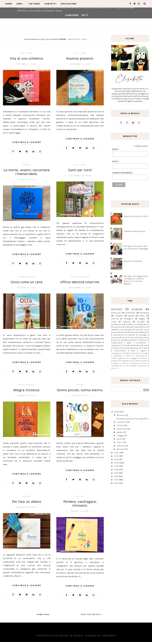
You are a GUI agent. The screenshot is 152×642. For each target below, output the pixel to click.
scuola (141, 321)
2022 (116, 456)
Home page (43, 614)
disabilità (132, 366)
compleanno (116, 353)
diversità (130, 312)
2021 (116, 459)
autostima (118, 335)
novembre (122, 422)
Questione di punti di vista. (136, 216)
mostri (125, 337)
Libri (20, 3)
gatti (129, 342)
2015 (116, 479)
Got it (84, 15)
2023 (117, 452)
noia (145, 345)
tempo (115, 363)
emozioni (117, 327)
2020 (117, 463)
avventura (142, 327)
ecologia (143, 335)
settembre (122, 429)
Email (115, 149)
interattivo (141, 342)
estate (113, 358)
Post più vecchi (90, 614)
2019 (116, 466)
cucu (124, 366)
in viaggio (133, 358)
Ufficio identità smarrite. (80, 282)
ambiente (132, 340)
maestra (114, 361)
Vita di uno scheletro (26, 58)
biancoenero (27, 384)
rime (113, 321)
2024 (116, 411)
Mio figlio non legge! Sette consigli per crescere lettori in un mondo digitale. (136, 280)
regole (143, 350)
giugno (120, 432)
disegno (128, 318)
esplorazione (141, 356)
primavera (118, 356)
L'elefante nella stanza (134, 231)
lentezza (143, 358)
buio (145, 363)
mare (124, 345)
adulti (80, 496)
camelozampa (26, 276)
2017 (116, 473)
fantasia (144, 312)
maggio (120, 435)
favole (146, 348)
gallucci (122, 358)
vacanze (124, 363)
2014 (116, 483)
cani (142, 315)
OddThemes (109, 636)
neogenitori (125, 361)
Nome (115, 161)
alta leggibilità (80, 276)
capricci (129, 356)
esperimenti (117, 342)
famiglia (145, 353)
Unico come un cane (27, 282)
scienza (137, 309)
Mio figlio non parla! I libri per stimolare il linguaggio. (136, 247)
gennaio (121, 449)
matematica (135, 345)
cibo (137, 329)
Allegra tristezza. (26, 390)
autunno (114, 368)
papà (131, 315)
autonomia (135, 363)
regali (142, 318)
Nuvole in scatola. (72, 636)
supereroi (115, 345)
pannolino (135, 332)
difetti (126, 353)
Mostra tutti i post (77, 39)
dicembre (121, 415)
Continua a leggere (26, 142)
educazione (135, 348)
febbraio (121, 445)
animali (116, 309)
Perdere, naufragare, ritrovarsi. (80, 503)
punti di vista (119, 340)
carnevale (115, 366)
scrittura (115, 348)
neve (133, 350)
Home (8, 3)
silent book (143, 337)
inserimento (120, 350)
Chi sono (34, 3)
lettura (124, 332)
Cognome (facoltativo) (122, 172)
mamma (115, 337)
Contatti (50, 3)
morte (27, 164)
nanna (115, 318)
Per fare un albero (26, 501)
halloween (130, 327)
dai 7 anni (27, 53)
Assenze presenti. (80, 58)
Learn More (71, 15)
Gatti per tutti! (80, 170)
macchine (143, 366)
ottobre (120, 425)
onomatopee (126, 329)
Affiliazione (68, 3)
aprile (120, 439)
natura (127, 321)
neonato (135, 361)
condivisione (117, 324)
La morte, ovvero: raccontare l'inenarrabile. (27, 172)
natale (118, 315)
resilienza (145, 361)
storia (125, 348)
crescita (131, 335)
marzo (120, 442)
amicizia (116, 312)
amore (80, 384)
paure (146, 324)
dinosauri (135, 353)
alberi (26, 496)
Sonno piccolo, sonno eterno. (80, 390)
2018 (116, 469)
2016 (116, 476)
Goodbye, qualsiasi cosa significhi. (132, 418)
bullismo (143, 340)
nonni (133, 337)
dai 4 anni (80, 164)
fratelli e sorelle (133, 324)
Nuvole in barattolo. (133, 261)
